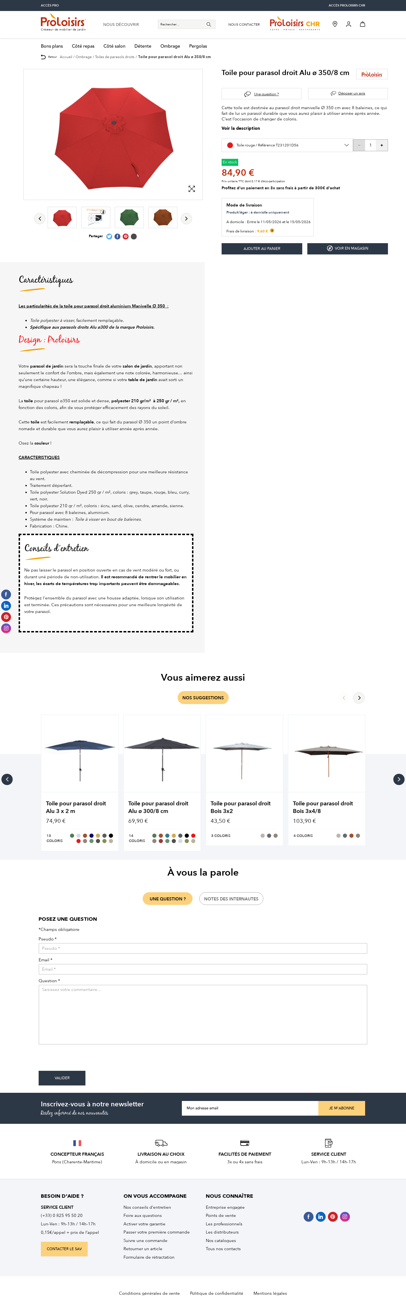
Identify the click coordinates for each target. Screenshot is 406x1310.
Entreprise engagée (225, 1207)
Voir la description (241, 129)
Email (45, 960)
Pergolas (198, 46)
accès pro (50, 5)
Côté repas (83, 46)
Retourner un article (142, 1248)
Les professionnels (224, 1224)
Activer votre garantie (144, 1224)
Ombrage (170, 46)
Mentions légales (270, 1293)
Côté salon (114, 46)
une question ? (168, 899)
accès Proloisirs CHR (347, 5)
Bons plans (52, 46)
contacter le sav (64, 1249)
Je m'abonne (341, 1108)
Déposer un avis (351, 93)
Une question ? (266, 94)
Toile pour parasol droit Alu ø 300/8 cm (158, 807)
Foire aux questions (142, 1215)
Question (49, 981)
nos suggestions (203, 698)
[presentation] (81, 1060)
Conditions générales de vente (149, 1293)
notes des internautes (231, 899)
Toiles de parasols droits (114, 57)
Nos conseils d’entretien (147, 1207)
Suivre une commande (145, 1240)
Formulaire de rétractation (149, 1257)
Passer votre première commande (156, 1232)
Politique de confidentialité (216, 1293)
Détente (142, 46)
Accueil (66, 57)
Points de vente (221, 1215)
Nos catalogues (221, 1240)
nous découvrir (121, 25)
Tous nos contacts (223, 1248)
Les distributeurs (222, 1232)
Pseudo (48, 939)
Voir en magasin (347, 248)
